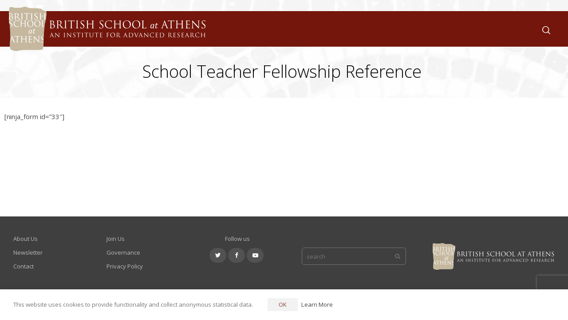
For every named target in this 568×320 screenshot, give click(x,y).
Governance (123, 252)
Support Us (503, 28)
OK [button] (283, 304)
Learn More (317, 304)
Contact (23, 266)
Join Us (460, 28)
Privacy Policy (124, 266)
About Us (365, 28)
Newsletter (28, 252)
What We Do (414, 28)
